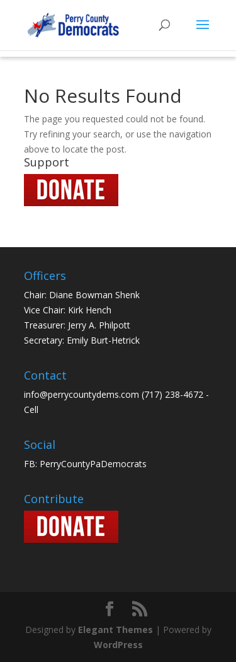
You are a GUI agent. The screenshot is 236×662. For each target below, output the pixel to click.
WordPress (118, 645)
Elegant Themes (115, 630)
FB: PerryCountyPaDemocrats (85, 464)
